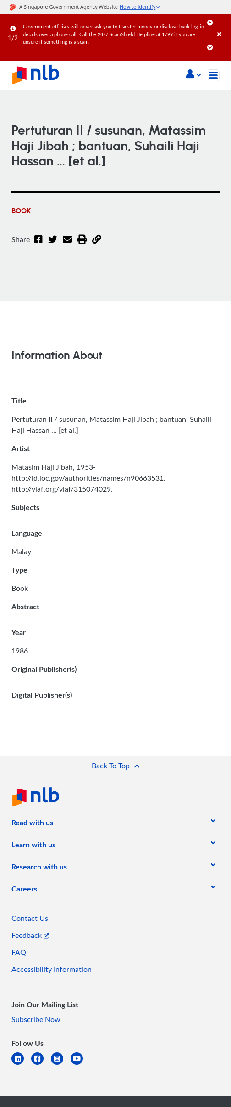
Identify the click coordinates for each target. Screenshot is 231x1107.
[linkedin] (21, 1064)
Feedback (30, 935)
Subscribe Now (35, 1019)
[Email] (65, 245)
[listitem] (32, 824)
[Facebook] (38, 245)
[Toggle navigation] (214, 75)
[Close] (222, 25)
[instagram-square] (61, 1064)
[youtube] (80, 1064)
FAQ (18, 952)
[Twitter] (52, 245)
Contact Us (29, 918)
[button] (193, 74)
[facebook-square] (41, 1064)
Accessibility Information (51, 969)
